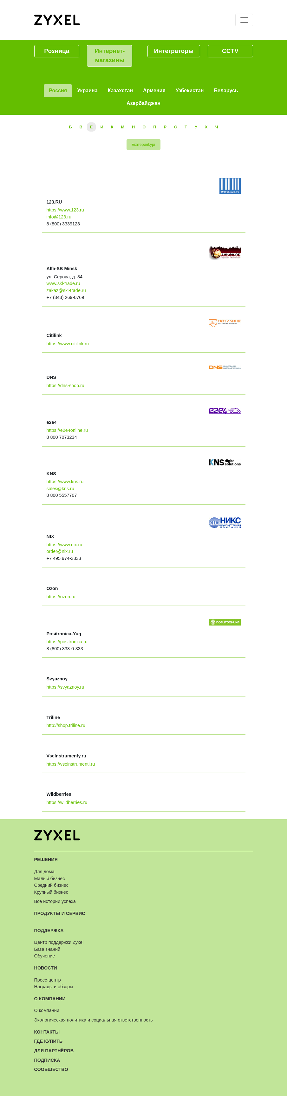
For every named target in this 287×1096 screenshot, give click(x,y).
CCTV (230, 51)
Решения (46, 859)
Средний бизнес (51, 885)
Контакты (47, 1031)
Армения (154, 90)
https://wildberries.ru (67, 802)
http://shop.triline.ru (66, 725)
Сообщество (51, 1069)
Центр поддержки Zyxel (59, 942)
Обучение (44, 955)
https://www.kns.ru (65, 481)
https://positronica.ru (67, 641)
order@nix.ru (60, 551)
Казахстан (120, 90)
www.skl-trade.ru (63, 283)
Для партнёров (54, 1050)
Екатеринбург (144, 144)
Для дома (44, 871)
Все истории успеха (55, 901)
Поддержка (49, 930)
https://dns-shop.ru (65, 385)
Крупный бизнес (51, 892)
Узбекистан (190, 90)
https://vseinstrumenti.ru (71, 764)
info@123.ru (59, 216)
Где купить (48, 1041)
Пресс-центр (47, 980)
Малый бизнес (49, 878)
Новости (45, 967)
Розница (56, 51)
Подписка (47, 1060)
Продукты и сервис (59, 913)
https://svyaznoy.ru (65, 687)
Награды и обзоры (53, 986)
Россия (58, 90)
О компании (50, 998)
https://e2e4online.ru (67, 430)
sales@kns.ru (60, 488)
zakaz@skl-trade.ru (66, 290)
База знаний (47, 949)
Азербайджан (143, 103)
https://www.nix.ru (64, 544)
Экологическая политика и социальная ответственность (93, 1019)
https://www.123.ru (65, 209)
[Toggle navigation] (244, 20)
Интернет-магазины (110, 55)
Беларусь (226, 90)
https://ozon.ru (61, 596)
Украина (87, 90)
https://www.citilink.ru (68, 343)
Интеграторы (174, 51)
